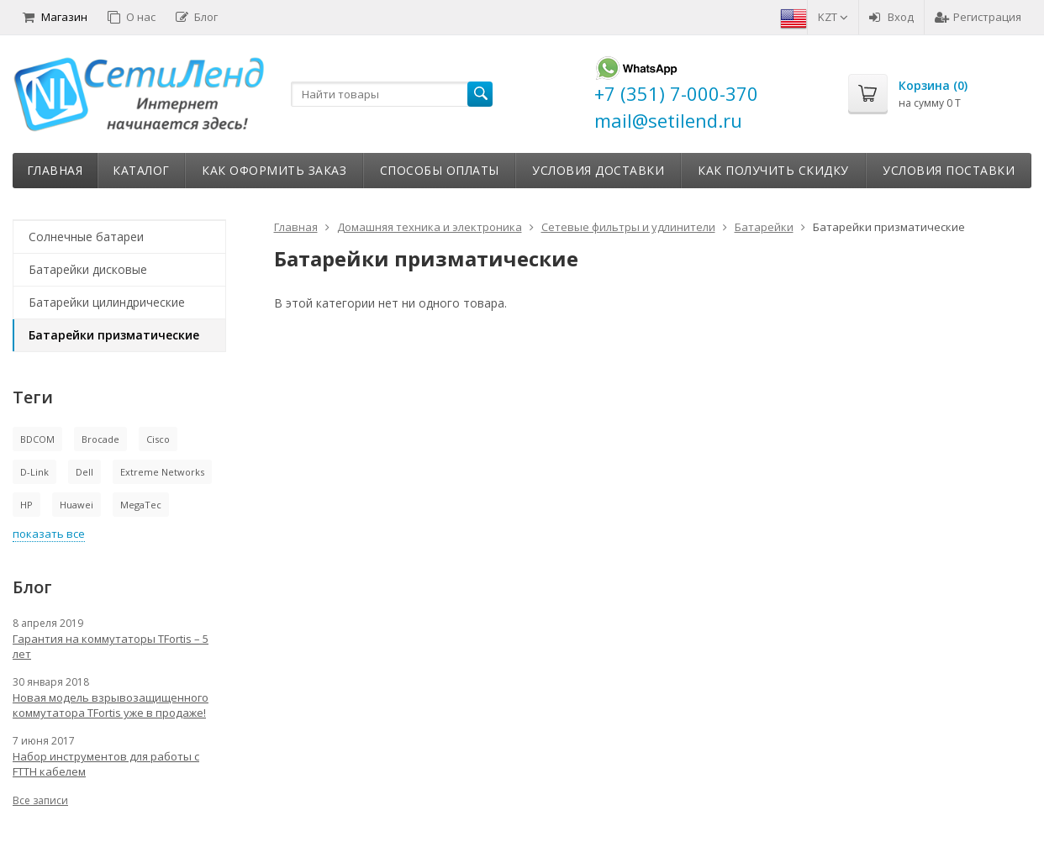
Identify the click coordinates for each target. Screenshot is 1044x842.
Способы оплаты (439, 170)
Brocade (100, 439)
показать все (49, 533)
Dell (84, 472)
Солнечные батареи (86, 237)
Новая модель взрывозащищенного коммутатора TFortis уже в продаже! (110, 705)
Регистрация (978, 16)
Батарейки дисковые (88, 269)
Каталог (141, 170)
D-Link (34, 472)
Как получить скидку (773, 170)
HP (26, 504)
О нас (132, 16)
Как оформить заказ (274, 170)
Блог (197, 16)
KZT (833, 16)
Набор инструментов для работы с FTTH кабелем (106, 764)
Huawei (76, 504)
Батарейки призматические (114, 335)
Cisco (158, 439)
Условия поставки (949, 170)
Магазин (55, 16)
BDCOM (37, 439)
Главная (55, 170)
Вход (891, 16)
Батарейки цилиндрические (107, 302)
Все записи (40, 800)
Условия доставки (598, 170)
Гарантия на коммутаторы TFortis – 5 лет (110, 646)
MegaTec (140, 504)
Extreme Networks (162, 472)
